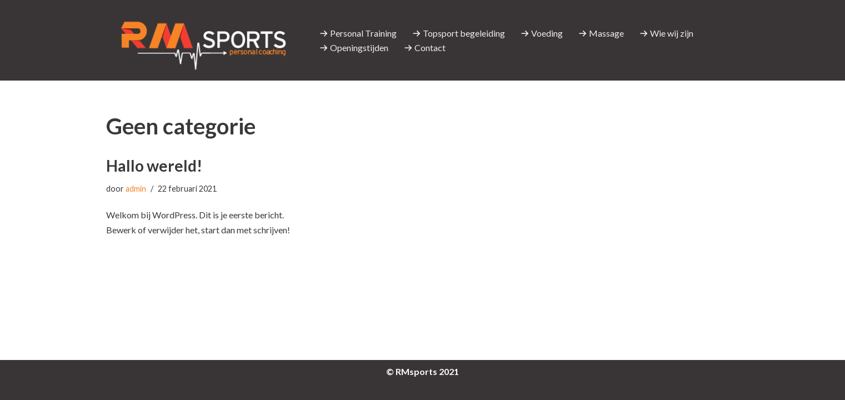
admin (136, 188)
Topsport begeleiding (458, 33)
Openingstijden (353, 47)
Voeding (542, 33)
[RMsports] (203, 40)
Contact (425, 47)
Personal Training (358, 33)
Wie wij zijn (666, 33)
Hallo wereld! (154, 165)
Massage (601, 33)
